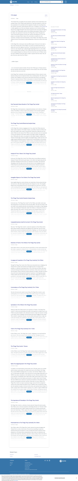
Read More (29, 114)
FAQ (10, 465)
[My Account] (66, 1)
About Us (11, 462)
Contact (11, 463)
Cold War (11, 456)
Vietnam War (44, 26)
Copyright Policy (27, 462)
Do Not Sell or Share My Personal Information (32, 469)
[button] (46, 15)
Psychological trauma (37, 456)
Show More (29, 82)
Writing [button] (35, 1)
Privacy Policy (27, 466)
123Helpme (12, 5)
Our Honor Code (27, 465)
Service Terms (27, 468)
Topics (32, 1)
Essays (28, 1)
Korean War (36, 454)
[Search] (62, 2)
